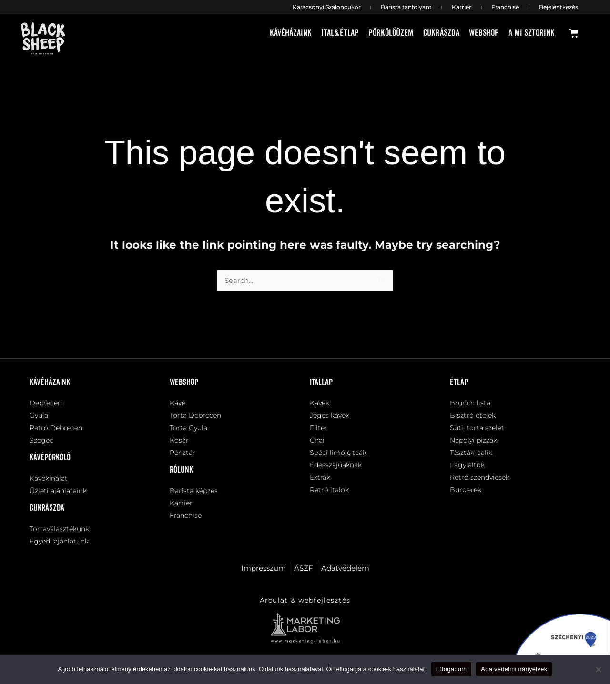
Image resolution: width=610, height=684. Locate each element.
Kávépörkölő (50, 457)
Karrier (461, 6)
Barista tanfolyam (406, 6)
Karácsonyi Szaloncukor (327, 6)
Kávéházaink (291, 33)
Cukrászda (441, 33)
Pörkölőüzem (391, 33)
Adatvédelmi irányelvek (514, 669)
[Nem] (598, 669)
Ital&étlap (340, 33)
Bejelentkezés (558, 6)
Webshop (484, 33)
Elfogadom (451, 669)
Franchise (505, 6)
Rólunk (181, 470)
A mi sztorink (531, 33)
